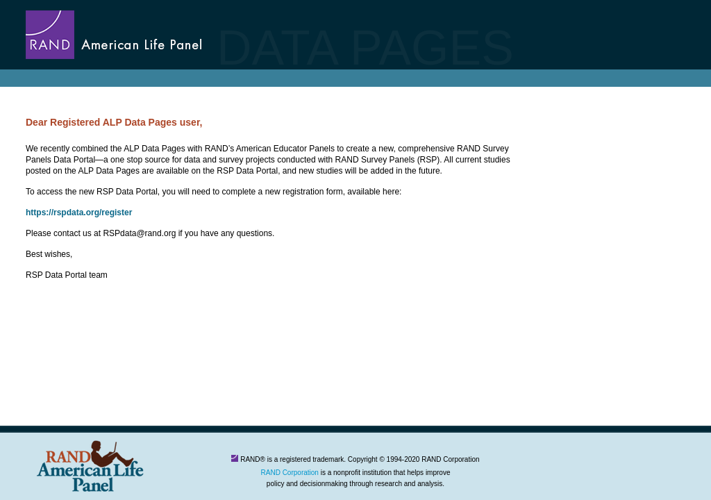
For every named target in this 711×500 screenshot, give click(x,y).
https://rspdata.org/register (79, 212)
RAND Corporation (290, 472)
